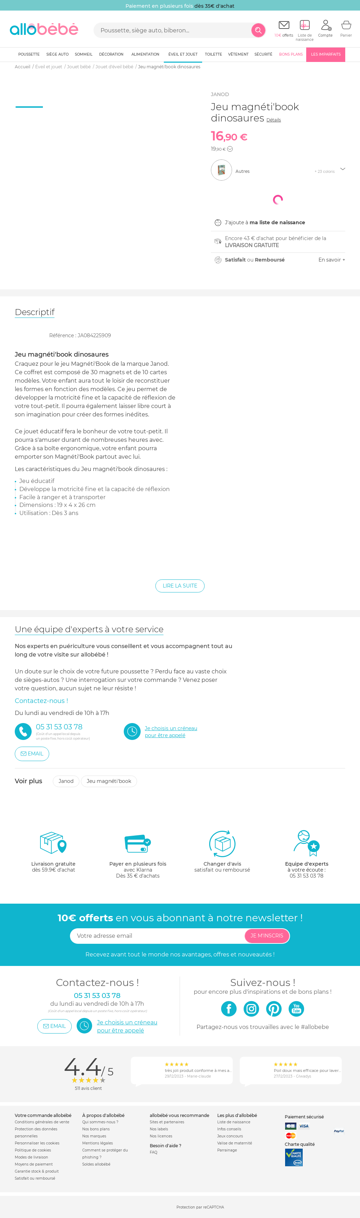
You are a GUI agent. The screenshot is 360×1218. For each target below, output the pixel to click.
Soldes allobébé (96, 1164)
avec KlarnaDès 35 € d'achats (137, 854)
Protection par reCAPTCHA (200, 1207)
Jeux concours (230, 1136)
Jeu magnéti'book (109, 781)
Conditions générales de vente (42, 1122)
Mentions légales (97, 1143)
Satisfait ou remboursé (35, 1178)
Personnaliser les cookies (37, 1143)
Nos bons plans (96, 1129)
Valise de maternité (234, 1143)
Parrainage (227, 1150)
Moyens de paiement (34, 1164)
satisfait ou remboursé (222, 851)
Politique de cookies (33, 1150)
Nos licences (161, 1136)
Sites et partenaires (167, 1122)
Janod (66, 781)
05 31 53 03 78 (306, 876)
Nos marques (94, 1136)
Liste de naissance (233, 1122)
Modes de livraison (31, 1157)
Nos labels (159, 1129)
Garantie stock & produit (37, 1171)
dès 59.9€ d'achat (53, 854)
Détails (273, 120)
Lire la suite (180, 586)
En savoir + (332, 260)
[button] (230, 149)
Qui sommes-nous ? (100, 1122)
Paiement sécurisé (304, 1116)
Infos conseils (229, 1129)
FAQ (153, 1152)
